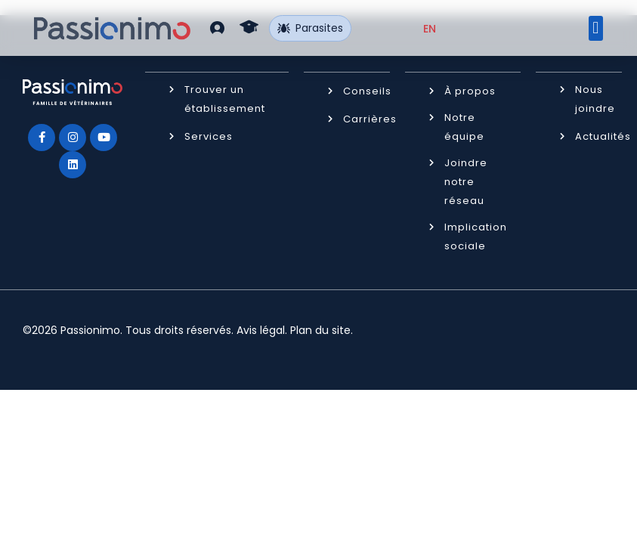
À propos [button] (470, 90)
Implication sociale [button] (475, 235)
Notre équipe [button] (464, 126)
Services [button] (208, 135)
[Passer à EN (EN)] (430, 29)
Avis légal (261, 329)
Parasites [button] (310, 28)
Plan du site (320, 329)
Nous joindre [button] (595, 98)
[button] (217, 27)
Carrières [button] (370, 118)
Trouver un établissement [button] (224, 98)
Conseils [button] (367, 90)
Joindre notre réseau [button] (465, 181)
